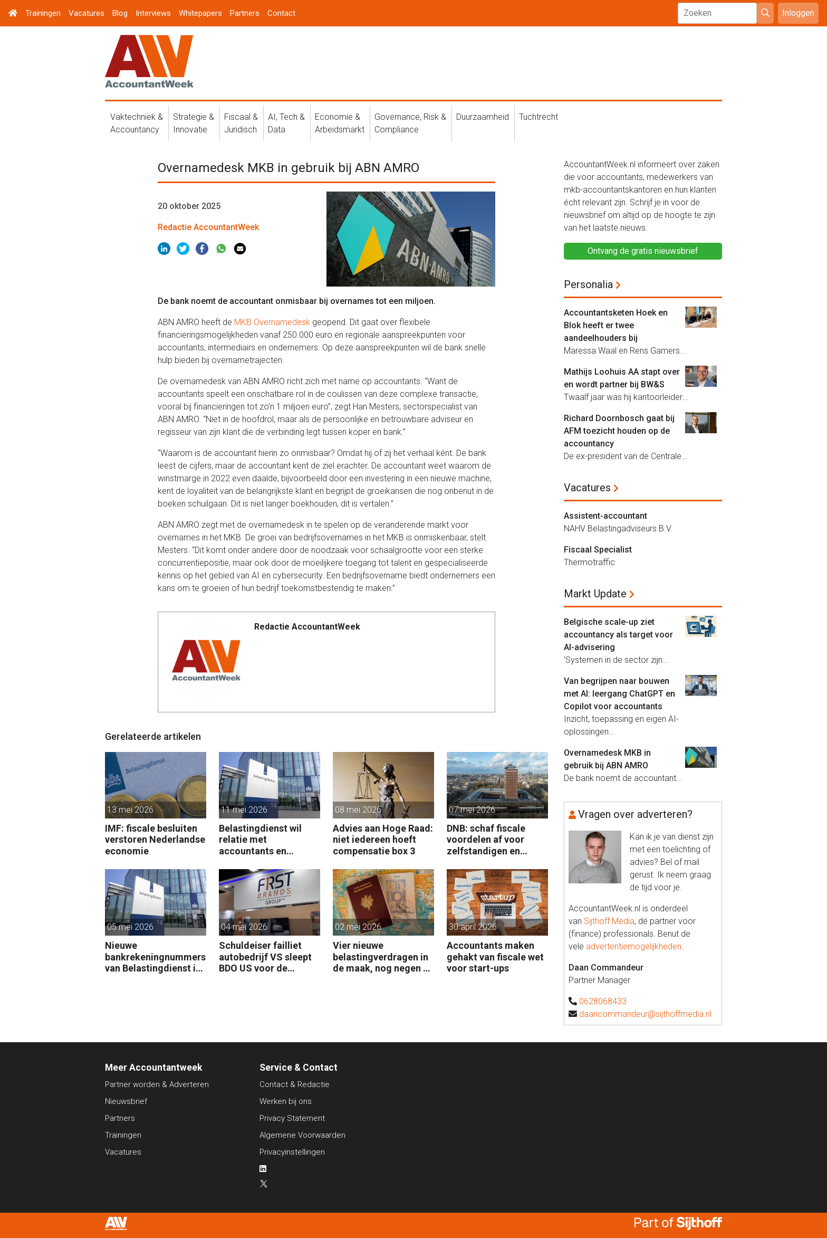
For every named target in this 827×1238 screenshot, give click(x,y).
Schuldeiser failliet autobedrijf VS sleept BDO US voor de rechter (265, 957)
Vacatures (86, 13)
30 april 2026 (473, 927)
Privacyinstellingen (292, 1152)
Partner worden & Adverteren (157, 1084)
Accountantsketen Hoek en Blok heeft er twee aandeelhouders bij (616, 325)
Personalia (588, 284)
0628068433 (603, 1001)
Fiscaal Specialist (598, 550)
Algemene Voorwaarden (302, 1135)
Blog (120, 13)
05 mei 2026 (130, 927)
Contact (281, 13)
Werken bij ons (285, 1101)
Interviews (153, 13)
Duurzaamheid (482, 117)
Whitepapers (200, 13)
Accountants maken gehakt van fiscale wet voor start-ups (495, 957)
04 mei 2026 (244, 927)
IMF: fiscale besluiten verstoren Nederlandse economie (155, 839)
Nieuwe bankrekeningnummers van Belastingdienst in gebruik (155, 957)
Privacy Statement (292, 1118)
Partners (244, 13)
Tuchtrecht (538, 117)
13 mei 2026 (130, 810)
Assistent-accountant (605, 516)
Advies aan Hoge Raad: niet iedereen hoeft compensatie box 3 (383, 839)
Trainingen (43, 13)
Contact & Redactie (294, 1084)
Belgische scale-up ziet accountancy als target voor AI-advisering (618, 634)
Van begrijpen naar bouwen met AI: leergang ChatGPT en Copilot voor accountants (619, 693)
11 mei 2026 (244, 810)
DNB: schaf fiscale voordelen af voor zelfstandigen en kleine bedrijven (486, 840)
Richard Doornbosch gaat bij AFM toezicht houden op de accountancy (619, 431)
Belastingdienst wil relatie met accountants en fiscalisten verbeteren (266, 840)
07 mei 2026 (472, 810)
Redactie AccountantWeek (208, 227)
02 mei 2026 (358, 927)
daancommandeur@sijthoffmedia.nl (645, 1014)
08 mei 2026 (358, 810)
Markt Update (595, 593)
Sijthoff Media (609, 921)
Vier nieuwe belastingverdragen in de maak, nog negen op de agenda (383, 957)
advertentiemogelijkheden (633, 946)
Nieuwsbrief (126, 1101)
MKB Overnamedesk (272, 322)
